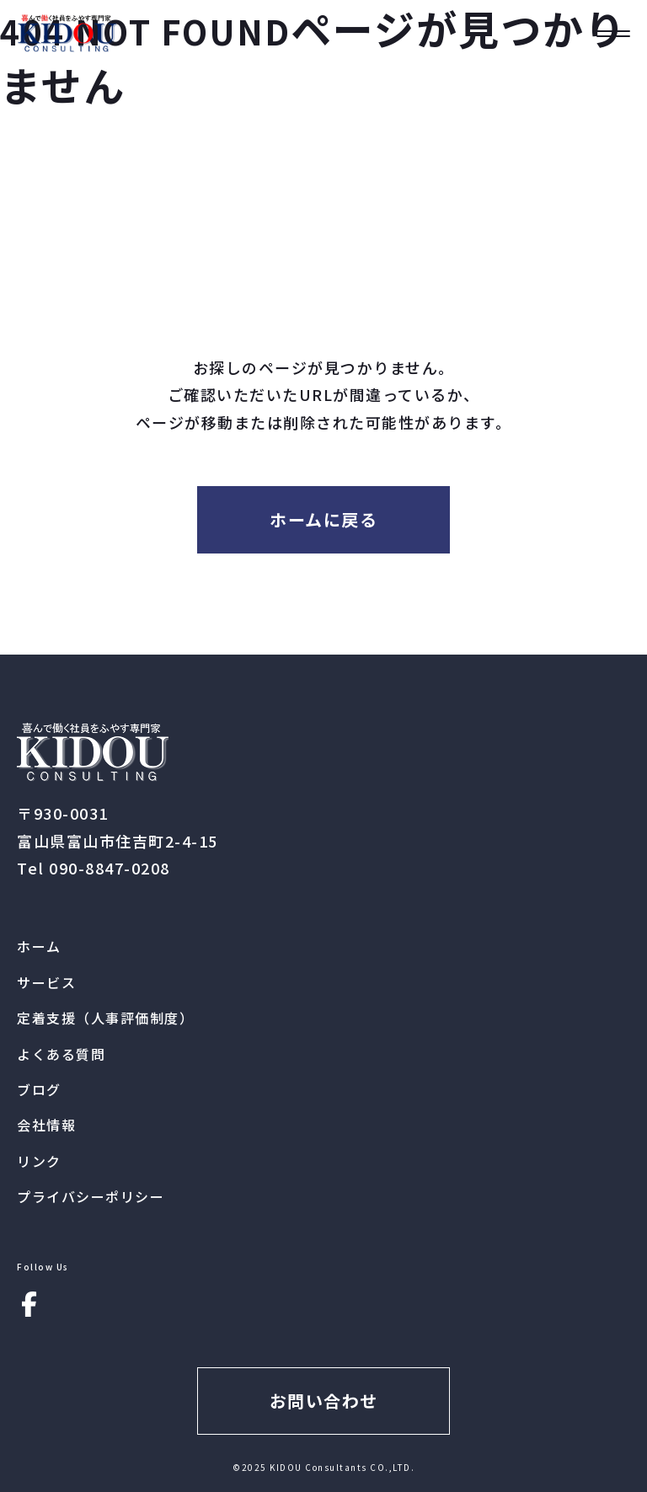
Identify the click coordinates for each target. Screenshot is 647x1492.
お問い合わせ (324, 1400)
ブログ (39, 1089)
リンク (39, 1161)
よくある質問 (61, 1054)
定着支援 (105, 1018)
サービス (46, 982)
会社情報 (46, 1125)
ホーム (39, 946)
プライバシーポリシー (90, 1196)
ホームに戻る (323, 519)
